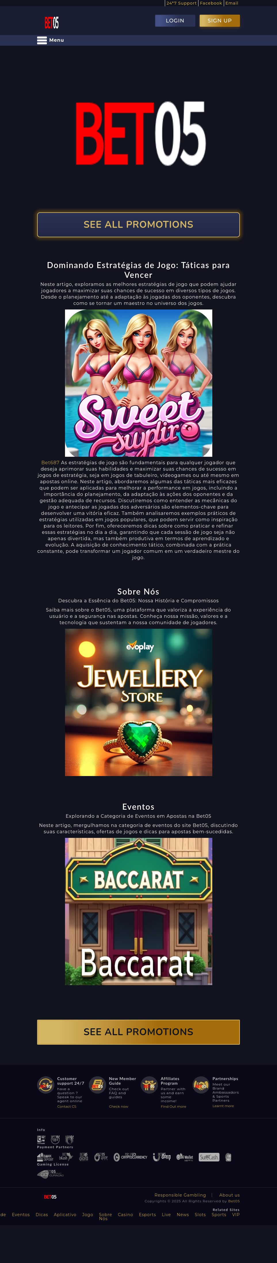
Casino (125, 1214)
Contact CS (66, 1106)
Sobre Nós (105, 1216)
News (183, 1214)
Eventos (21, 1214)
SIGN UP (220, 21)
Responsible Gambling (180, 1195)
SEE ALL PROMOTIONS (139, 224)
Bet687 (50, 462)
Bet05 (234, 1201)
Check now (118, 1106)
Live (166, 1214)
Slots (200, 1214)
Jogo (87, 1214)
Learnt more (223, 1106)
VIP (236, 1214)
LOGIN (175, 21)
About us (229, 1195)
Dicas (42, 1214)
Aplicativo (65, 1214)
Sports (219, 1214)
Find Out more (173, 1106)
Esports (147, 1214)
